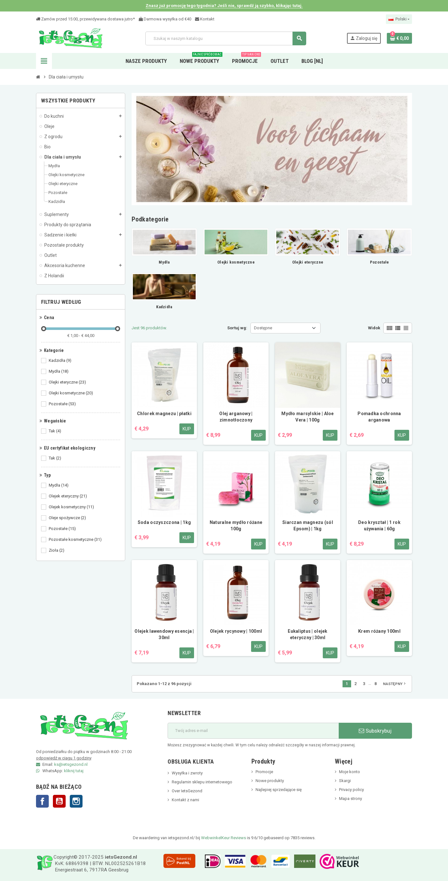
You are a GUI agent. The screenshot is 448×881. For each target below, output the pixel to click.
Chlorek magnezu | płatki (164, 413)
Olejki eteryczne (68, 382)
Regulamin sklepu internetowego (202, 782)
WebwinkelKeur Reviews (223, 837)
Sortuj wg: (237, 327)
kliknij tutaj (73, 770)
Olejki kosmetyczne (71, 393)
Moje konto (349, 771)
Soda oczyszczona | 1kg (164, 522)
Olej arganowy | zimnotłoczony (235, 416)
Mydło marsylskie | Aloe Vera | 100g (307, 416)
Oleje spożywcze (68, 518)
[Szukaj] (225, 38)
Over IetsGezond (187, 790)
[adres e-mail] (253, 731)
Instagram (76, 801)
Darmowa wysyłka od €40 (165, 19)
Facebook (42, 801)
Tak (55, 431)
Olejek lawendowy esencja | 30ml (164, 634)
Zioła (57, 550)
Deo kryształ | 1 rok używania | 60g (379, 525)
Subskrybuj (375, 731)
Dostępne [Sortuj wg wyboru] (263, 327)
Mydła (59, 371)
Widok (374, 327)
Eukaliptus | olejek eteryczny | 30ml (307, 634)
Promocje (264, 771)
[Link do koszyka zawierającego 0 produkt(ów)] (399, 38)
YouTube (59, 801)
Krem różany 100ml (379, 631)
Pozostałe (63, 404)
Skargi (345, 780)
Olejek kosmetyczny (72, 507)
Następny (395, 683)
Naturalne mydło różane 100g (236, 525)
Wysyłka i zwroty (187, 773)
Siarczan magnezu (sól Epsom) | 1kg (307, 525)
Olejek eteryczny (68, 496)
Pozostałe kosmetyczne (76, 539)
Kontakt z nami (185, 799)
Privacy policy (351, 789)
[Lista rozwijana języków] (399, 19)
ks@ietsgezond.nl (71, 764)
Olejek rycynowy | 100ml (236, 631)
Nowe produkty (270, 780)
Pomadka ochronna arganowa (379, 416)
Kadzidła (60, 360)
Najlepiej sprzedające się (279, 789)
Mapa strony (350, 798)
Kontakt (204, 19)
